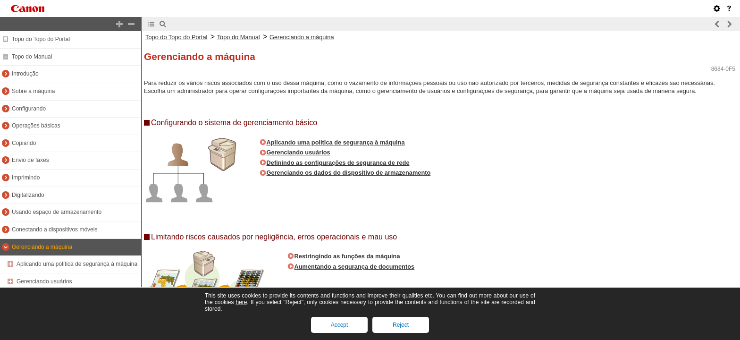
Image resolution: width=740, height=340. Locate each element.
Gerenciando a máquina (42, 247)
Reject (401, 325)
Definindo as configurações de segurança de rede (338, 162)
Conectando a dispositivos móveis (54, 229)
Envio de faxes (30, 160)
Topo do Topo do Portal (41, 39)
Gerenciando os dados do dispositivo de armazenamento (349, 172)
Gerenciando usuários (44, 281)
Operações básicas (36, 125)
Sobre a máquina (33, 91)
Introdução (25, 73)
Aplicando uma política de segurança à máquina (77, 264)
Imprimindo (26, 177)
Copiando (24, 143)
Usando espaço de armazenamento (56, 212)
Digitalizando (28, 195)
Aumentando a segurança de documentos (354, 266)
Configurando (29, 108)
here (241, 302)
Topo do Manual (32, 56)
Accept (339, 325)
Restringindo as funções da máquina (347, 256)
